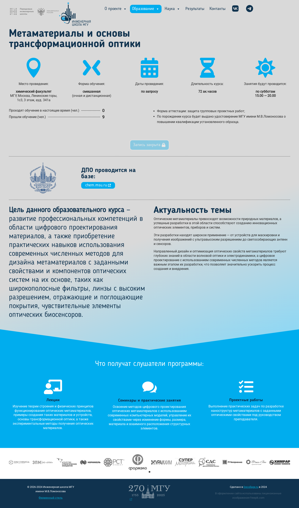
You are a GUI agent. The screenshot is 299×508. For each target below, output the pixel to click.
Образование (145, 9)
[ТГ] (249, 9)
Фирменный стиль (50, 497)
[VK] (235, 9)
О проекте (116, 9)
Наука (172, 9)
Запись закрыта (147, 145)
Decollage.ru (251, 486)
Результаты (194, 9)
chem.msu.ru (98, 185)
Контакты (217, 9)
